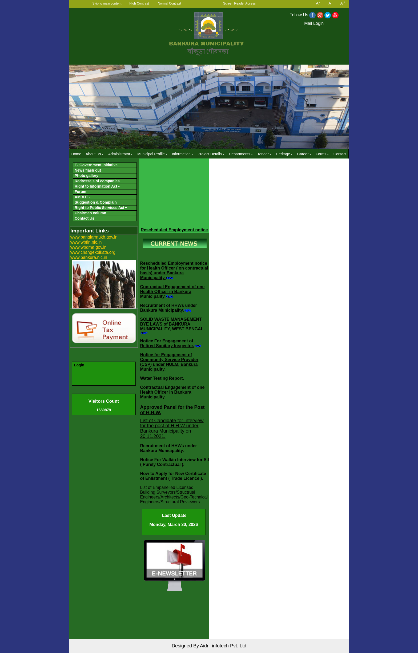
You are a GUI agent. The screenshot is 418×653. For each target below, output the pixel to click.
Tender (264, 154)
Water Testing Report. (162, 378)
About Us (95, 154)
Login (79, 365)
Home (76, 154)
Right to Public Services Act (101, 207)
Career (304, 154)
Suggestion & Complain (96, 202)
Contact (339, 154)
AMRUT (83, 197)
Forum (80, 191)
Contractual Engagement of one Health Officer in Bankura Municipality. (172, 291)
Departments (241, 154)
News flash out (88, 170)
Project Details (211, 154)
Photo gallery (86, 175)
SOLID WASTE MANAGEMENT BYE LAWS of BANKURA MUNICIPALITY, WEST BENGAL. (172, 324)
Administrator (120, 154)
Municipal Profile (152, 154)
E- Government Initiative (96, 165)
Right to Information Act (97, 186)
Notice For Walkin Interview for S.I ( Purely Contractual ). (174, 462)
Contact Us (84, 218)
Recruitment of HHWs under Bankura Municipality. (168, 307)
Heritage (284, 154)
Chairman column (90, 213)
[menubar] (208, 154)
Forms (322, 154)
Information (182, 154)
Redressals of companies (97, 181)
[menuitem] (76, 154)
